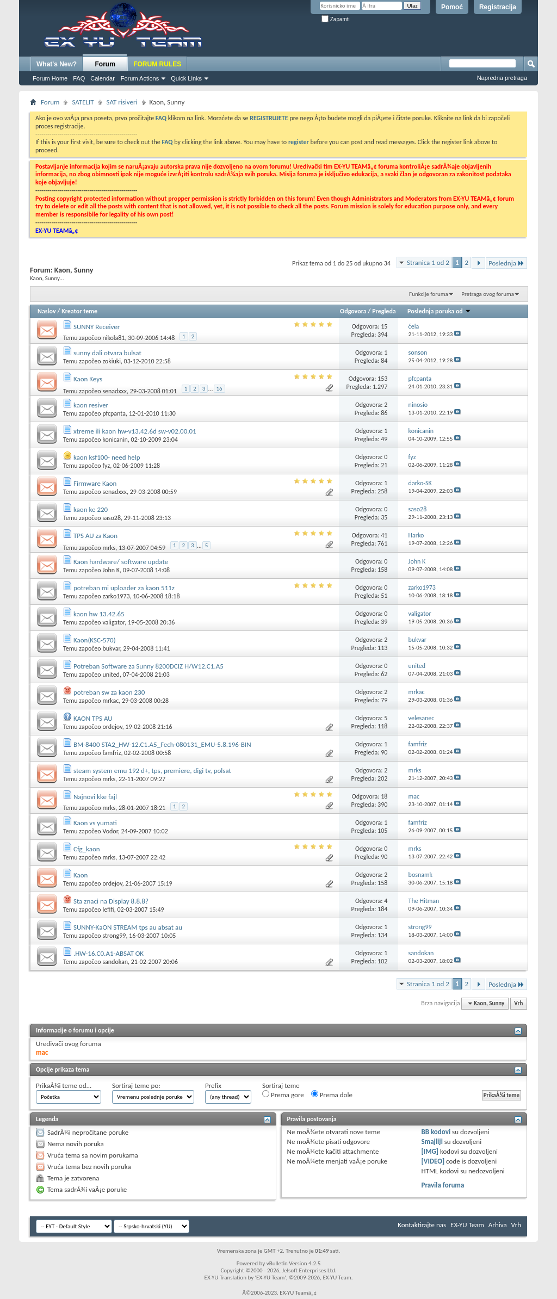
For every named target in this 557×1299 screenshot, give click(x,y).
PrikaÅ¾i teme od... (63, 1085)
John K (111, 570)
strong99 (114, 935)
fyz (106, 465)
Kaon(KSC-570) (94, 640)
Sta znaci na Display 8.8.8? (110, 901)
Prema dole (331, 1094)
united (111, 674)
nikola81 (113, 338)
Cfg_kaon (86, 849)
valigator (113, 622)
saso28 (111, 518)
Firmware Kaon (94, 483)
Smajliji (431, 1141)
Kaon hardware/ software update (120, 562)
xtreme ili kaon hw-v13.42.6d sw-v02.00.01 (134, 431)
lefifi (108, 909)
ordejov (112, 727)
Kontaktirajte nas (422, 1225)
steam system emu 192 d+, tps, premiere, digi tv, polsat (152, 770)
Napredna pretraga (502, 78)
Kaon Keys (87, 379)
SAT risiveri (122, 102)
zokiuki (111, 361)
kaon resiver (90, 405)
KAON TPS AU (93, 718)
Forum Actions (140, 78)
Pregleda (384, 311)
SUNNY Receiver (96, 327)
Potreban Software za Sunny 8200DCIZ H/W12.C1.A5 (148, 666)
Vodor (109, 831)
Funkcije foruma (428, 294)
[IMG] (429, 1151)
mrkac (110, 700)
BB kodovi (435, 1132)
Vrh (518, 1003)
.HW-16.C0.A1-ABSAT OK (108, 953)
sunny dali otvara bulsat (107, 353)
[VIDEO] (432, 1161)
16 (219, 388)
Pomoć (452, 7)
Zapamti (335, 19)
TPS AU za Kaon (95, 535)
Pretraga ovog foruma (487, 294)
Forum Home (50, 78)
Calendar (102, 78)
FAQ (79, 78)
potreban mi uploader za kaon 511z (124, 588)
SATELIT (83, 102)
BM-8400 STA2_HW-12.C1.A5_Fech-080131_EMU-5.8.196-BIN (162, 744)
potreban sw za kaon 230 (109, 692)
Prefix (213, 1085)
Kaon (80, 875)
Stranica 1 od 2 (428, 262)
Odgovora (353, 311)
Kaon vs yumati (95, 823)
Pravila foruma (442, 1185)
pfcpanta (114, 413)
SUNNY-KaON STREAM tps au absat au (127, 927)
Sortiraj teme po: (136, 1085)
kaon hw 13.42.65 (99, 614)
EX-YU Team (467, 1225)
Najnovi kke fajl (95, 797)
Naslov (47, 311)
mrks (108, 548)
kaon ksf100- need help (106, 457)
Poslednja (506, 263)
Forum (105, 64)
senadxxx (114, 391)
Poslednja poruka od (439, 311)
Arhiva (497, 1225)
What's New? (56, 64)
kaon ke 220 (90, 509)
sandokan (115, 962)
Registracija (497, 7)
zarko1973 (115, 596)
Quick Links (186, 78)
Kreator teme (79, 311)
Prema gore (283, 1094)
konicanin (115, 439)
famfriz (111, 753)
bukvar (111, 648)
